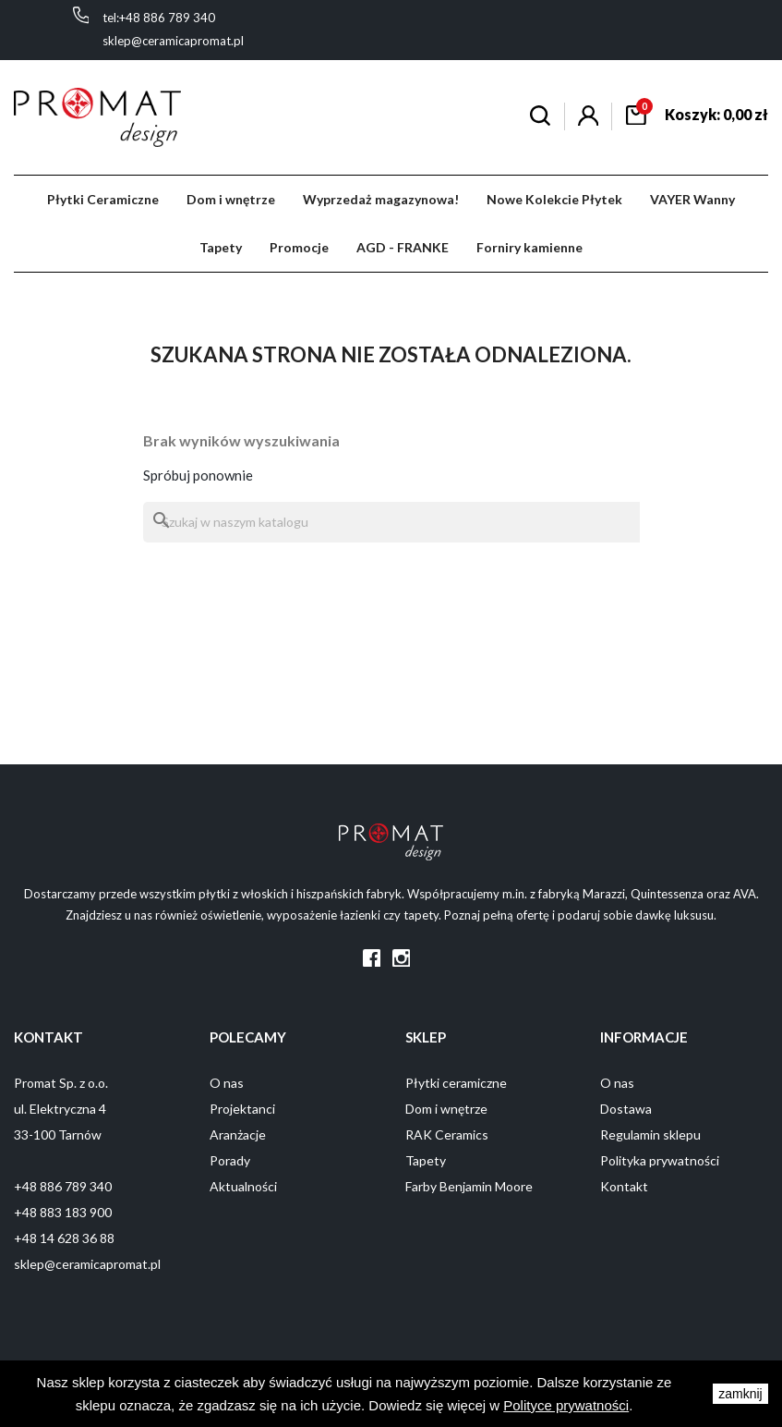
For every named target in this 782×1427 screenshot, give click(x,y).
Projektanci (242, 1108)
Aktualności (243, 1186)
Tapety (220, 247)
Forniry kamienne (529, 247)
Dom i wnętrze (230, 199)
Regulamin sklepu (650, 1134)
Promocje (299, 247)
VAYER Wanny (692, 199)
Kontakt (624, 1186)
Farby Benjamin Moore (469, 1186)
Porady (230, 1160)
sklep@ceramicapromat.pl (173, 40)
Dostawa (626, 1108)
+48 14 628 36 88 (64, 1238)
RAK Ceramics (446, 1134)
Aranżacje (238, 1134)
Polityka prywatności (659, 1160)
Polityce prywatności (566, 1405)
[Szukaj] (391, 522)
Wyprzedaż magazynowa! (381, 199)
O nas (227, 1083)
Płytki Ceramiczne (103, 199)
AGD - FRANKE (402, 247)
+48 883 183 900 (63, 1212)
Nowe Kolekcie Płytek (554, 199)
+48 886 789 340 (63, 1186)
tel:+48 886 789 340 (158, 17)
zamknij (740, 1393)
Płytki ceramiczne (456, 1083)
